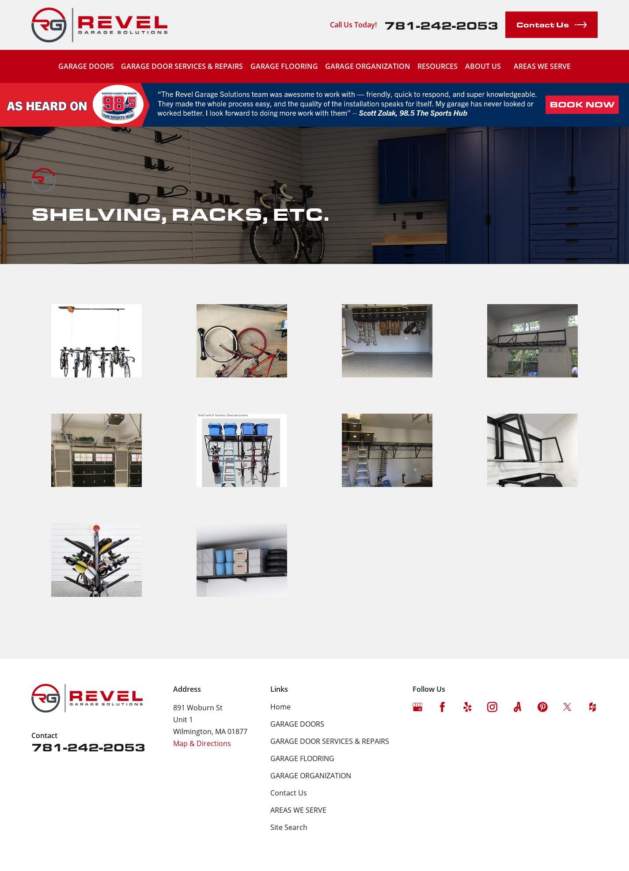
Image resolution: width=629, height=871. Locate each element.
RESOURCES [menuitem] (437, 66)
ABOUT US (483, 66)
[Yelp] (467, 707)
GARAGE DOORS (297, 724)
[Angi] (517, 707)
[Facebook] (442, 707)
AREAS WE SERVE (542, 66)
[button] (96, 351)
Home (280, 707)
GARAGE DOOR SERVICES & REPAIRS (329, 741)
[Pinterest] (543, 707)
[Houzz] (592, 707)
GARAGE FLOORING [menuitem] (284, 66)
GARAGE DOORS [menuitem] (86, 66)
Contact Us (288, 793)
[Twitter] (567, 707)
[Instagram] (492, 707)
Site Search (288, 827)
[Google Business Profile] (418, 707)
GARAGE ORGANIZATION (310, 776)
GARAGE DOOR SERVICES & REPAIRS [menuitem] (182, 66)
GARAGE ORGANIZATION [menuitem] (367, 66)
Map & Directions (202, 743)
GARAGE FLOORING (302, 758)
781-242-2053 (441, 24)
